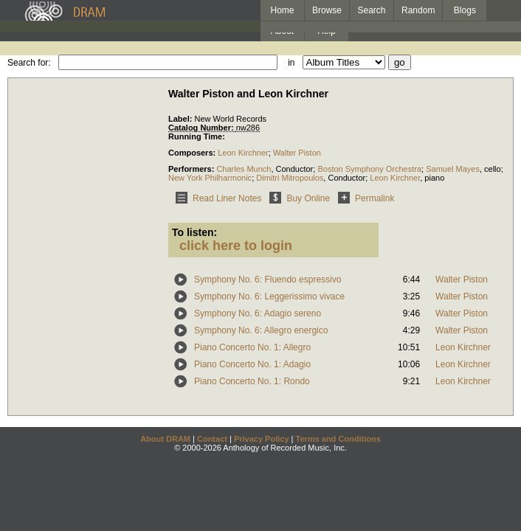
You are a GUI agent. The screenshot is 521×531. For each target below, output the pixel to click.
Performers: (192, 168)
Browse (327, 10)
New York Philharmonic (210, 177)
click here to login (235, 245)
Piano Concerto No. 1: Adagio (252, 364)
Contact (212, 438)
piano (434, 177)
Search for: (29, 63)
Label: (181, 118)
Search (372, 10)
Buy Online (297, 198)
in (291, 63)
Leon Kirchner (243, 152)
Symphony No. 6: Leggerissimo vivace (269, 296)
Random (418, 10)
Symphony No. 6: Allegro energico (261, 330)
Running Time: (196, 136)
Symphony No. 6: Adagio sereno (257, 313)
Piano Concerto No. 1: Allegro (252, 347)
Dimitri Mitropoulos (289, 177)
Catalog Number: (202, 127)
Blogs (465, 10)
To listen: (194, 232)
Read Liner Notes (215, 198)
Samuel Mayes (453, 168)
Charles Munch (243, 168)
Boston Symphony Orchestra (369, 168)
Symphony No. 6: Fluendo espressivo (267, 279)
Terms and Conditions (338, 438)
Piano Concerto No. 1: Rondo (252, 381)
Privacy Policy (261, 438)
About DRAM (165, 438)
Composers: (193, 152)
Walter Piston (297, 152)
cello (492, 168)
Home (282, 10)
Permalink (363, 198)
